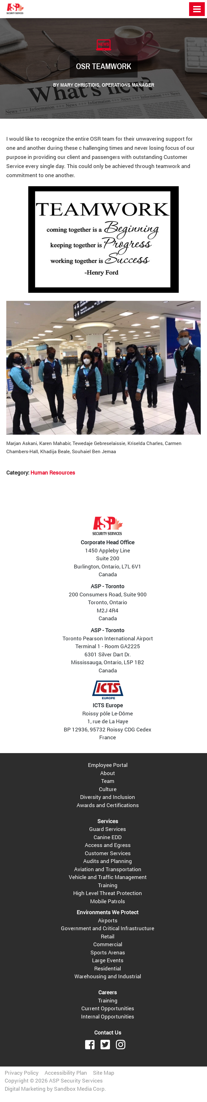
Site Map (103, 1072)
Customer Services (108, 853)
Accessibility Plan (66, 1072)
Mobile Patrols (107, 901)
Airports (107, 920)
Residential (107, 968)
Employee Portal (108, 764)
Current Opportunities (107, 1008)
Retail (107, 936)
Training (107, 885)
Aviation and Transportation (107, 869)
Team (107, 780)
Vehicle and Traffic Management (108, 877)
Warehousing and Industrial (107, 976)
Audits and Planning (107, 861)
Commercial (107, 944)
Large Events (107, 960)
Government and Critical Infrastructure (107, 928)
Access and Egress (108, 845)
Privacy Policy (22, 1072)
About (107, 773)
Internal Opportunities (107, 1016)
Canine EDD (108, 837)
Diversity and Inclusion (107, 797)
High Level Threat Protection (107, 893)
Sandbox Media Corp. (80, 1088)
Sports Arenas (107, 952)
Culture (108, 789)
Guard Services (107, 829)
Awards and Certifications (108, 805)
